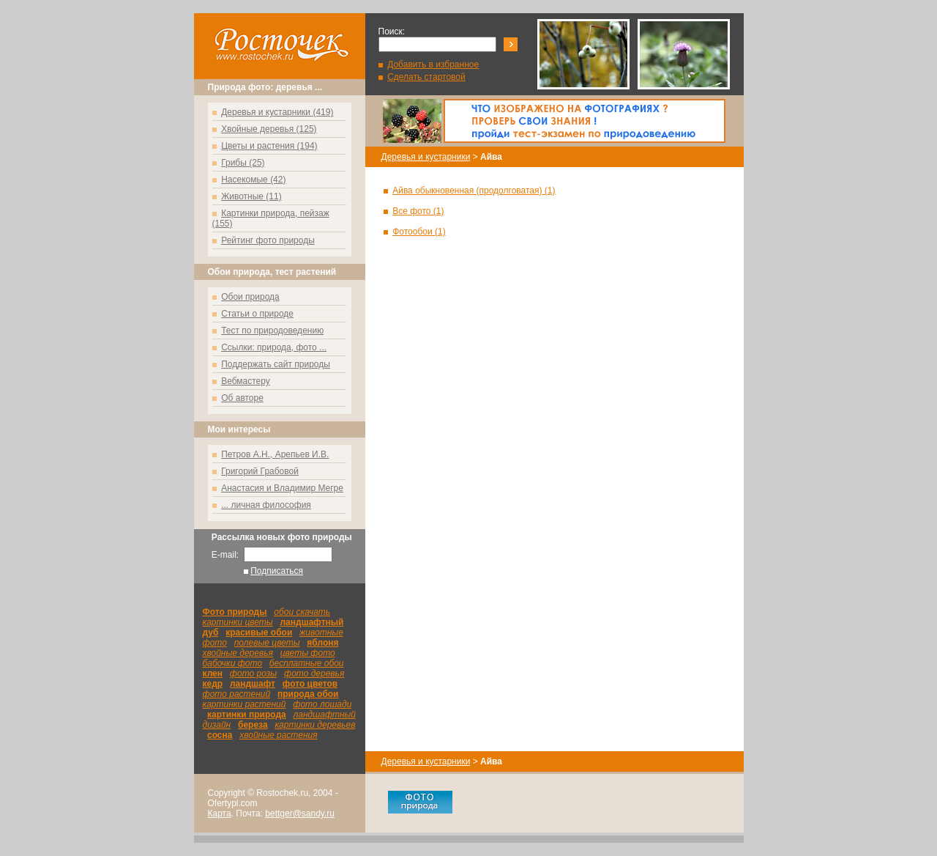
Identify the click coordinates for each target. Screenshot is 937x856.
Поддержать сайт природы (275, 364)
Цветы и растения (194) (269, 146)
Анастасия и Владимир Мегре (282, 488)
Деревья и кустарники (426, 157)
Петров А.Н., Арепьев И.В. (275, 454)
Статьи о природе (257, 314)
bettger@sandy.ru (300, 813)
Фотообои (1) (419, 231)
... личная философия (266, 505)
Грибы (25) (242, 163)
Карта (219, 813)
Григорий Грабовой (260, 471)
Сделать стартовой (426, 77)
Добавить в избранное (433, 64)
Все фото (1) (418, 211)
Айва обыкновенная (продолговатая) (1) (473, 190)
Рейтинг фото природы (268, 240)
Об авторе (242, 398)
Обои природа (250, 297)
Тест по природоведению (272, 330)
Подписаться (276, 571)
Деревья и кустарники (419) (277, 112)
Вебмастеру (245, 381)
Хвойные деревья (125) (268, 129)
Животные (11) (251, 196)
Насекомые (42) (253, 179)
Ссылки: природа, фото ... (273, 347)
